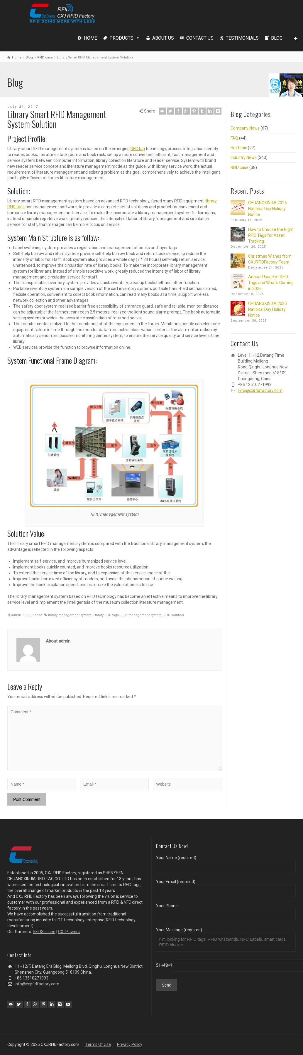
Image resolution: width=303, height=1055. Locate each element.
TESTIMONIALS (242, 38)
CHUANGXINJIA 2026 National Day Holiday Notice (267, 208)
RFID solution (173, 615)
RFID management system (141, 615)
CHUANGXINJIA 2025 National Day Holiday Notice (267, 309)
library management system (70, 615)
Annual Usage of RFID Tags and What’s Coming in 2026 (271, 282)
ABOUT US (163, 38)
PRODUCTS (121, 38)
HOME (90, 38)
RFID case (34, 615)
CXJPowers (69, 931)
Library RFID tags (106, 615)
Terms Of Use (98, 1044)
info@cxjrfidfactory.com (260, 390)
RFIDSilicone (44, 931)
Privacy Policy (129, 1044)
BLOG (276, 38)
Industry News (244, 157)
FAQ (234, 138)
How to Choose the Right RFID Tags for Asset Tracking (271, 235)
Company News (245, 128)
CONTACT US (200, 38)
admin (16, 615)
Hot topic (239, 147)
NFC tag (138, 148)
